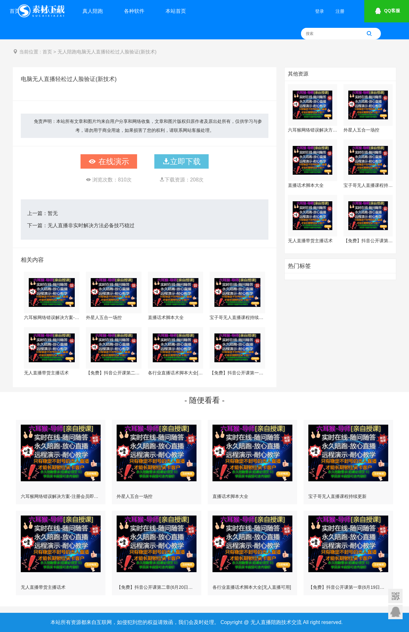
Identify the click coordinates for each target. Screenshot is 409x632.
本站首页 (176, 11)
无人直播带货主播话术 (46, 372)
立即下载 (181, 161)
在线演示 (109, 161)
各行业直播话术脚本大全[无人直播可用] (176, 372)
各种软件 (134, 11)
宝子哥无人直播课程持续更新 (237, 317)
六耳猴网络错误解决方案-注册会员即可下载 (52, 317)
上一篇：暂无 (42, 213)
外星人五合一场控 (104, 317)
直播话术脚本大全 (166, 317)
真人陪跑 (92, 11)
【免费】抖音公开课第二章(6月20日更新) (114, 372)
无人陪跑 (51, 11)
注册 (340, 11)
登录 (319, 11)
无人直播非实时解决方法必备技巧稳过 (91, 225)
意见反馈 (395, 612)
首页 (15, 11)
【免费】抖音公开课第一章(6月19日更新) (237, 372)
